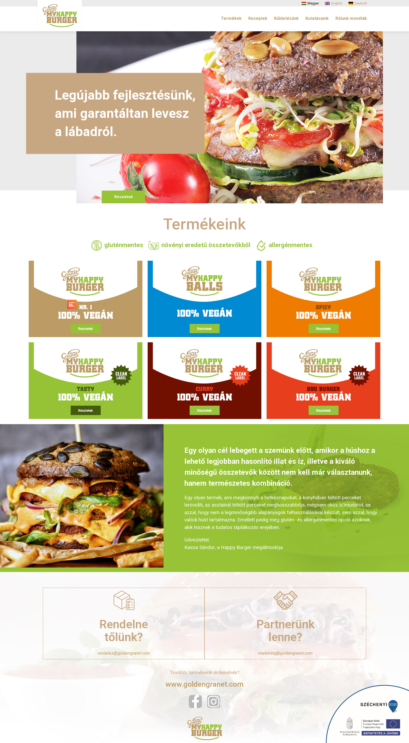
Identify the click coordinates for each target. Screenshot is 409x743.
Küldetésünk (286, 18)
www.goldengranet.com (205, 684)
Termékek (231, 18)
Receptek (257, 18)
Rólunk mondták (351, 18)
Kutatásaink (317, 18)
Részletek (122, 196)
